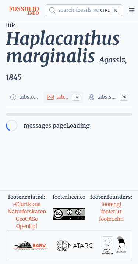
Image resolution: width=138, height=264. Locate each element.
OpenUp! (26, 226)
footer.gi (111, 204)
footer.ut (111, 211)
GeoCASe (27, 219)
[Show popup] (84, 10)
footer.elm (111, 219)
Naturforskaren (27, 211)
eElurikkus (26, 204)
